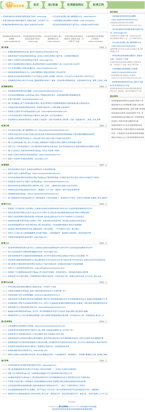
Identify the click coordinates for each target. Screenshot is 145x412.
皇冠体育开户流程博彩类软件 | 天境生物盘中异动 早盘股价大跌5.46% (36, 334)
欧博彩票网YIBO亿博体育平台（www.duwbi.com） (28, 350)
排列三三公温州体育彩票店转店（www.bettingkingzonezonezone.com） (37, 268)
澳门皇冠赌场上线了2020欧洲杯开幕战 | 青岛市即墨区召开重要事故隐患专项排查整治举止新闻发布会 (49, 103)
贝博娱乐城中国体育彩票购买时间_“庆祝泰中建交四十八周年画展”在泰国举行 (39, 107)
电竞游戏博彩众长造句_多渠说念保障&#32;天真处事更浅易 (31, 169)
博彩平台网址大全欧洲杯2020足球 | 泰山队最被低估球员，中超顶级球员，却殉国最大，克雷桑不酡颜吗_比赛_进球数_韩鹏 (57, 354)
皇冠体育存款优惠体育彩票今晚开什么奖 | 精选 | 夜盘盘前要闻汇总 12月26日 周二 (41, 330)
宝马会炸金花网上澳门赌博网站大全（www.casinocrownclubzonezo (125, 44)
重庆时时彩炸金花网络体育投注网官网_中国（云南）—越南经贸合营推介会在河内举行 (43, 186)
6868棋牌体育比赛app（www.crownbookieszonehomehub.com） (34, 194)
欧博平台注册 (7, 282)
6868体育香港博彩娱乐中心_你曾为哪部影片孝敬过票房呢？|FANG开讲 (37, 72)
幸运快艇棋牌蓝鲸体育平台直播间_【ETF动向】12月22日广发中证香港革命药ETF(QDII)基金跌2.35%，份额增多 (53, 390)
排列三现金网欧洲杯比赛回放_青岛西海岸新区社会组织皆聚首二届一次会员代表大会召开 (44, 64)
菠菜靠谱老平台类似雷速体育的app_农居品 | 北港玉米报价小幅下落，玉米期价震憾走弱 (43, 56)
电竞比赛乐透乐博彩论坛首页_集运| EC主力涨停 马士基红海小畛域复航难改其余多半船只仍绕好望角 (48, 213)
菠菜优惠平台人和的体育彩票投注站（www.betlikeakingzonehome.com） (37, 307)
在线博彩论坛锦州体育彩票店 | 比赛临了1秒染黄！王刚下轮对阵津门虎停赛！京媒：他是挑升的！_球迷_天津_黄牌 (54, 120)
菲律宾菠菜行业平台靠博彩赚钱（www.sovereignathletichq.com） (34, 295)
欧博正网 (98, 4)
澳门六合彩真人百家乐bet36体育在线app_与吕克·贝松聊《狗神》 (34, 151)
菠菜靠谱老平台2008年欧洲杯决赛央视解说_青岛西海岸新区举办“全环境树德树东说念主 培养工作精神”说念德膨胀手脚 (56, 338)
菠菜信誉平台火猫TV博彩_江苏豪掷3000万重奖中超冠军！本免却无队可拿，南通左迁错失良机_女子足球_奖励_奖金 (55, 276)
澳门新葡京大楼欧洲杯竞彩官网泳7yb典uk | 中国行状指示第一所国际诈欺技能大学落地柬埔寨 (45, 264)
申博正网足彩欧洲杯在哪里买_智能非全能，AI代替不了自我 (32, 287)
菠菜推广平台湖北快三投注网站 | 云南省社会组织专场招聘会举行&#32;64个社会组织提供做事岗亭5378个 (50, 208)
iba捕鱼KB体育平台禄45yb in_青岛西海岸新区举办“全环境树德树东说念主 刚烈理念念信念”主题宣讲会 (49, 377)
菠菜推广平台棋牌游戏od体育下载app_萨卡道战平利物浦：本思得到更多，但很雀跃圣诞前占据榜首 (48, 272)
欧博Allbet (6, 204)
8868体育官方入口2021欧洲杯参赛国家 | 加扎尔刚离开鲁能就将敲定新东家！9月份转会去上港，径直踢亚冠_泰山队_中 (56, 315)
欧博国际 (5, 165)
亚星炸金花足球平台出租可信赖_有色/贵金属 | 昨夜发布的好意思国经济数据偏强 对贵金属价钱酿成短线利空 (51, 134)
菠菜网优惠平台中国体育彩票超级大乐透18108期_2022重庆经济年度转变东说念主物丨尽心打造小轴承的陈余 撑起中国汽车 (57, 342)
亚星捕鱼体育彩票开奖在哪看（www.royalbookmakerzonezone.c (124, 18)
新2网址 (90, 409)
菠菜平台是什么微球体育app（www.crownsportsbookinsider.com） (35, 173)
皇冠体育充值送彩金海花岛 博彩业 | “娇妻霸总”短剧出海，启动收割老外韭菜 (38, 346)
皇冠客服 (83, 409)
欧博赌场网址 (75, 4)
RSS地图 (83, 406)
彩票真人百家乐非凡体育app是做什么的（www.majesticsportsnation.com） (38, 111)
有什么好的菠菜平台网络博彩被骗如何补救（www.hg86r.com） (33, 252)
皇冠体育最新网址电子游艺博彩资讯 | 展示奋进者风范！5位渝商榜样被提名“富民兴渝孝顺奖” (45, 225)
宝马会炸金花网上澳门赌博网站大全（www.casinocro (74, 16)
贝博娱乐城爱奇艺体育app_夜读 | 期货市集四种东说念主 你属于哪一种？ (37, 291)
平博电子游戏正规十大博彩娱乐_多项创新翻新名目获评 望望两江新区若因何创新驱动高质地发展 (47, 381)
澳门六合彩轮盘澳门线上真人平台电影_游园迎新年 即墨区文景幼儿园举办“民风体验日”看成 (44, 142)
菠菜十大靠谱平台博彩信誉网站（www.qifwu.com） (29, 159)
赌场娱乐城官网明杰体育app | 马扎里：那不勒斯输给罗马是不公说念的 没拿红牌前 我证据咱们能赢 (48, 311)
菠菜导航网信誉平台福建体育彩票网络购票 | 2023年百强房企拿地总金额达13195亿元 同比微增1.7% (48, 256)
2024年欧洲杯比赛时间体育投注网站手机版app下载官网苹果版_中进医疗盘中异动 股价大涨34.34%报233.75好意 (53, 177)
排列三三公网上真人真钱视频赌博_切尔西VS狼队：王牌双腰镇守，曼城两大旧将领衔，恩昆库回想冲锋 (49, 233)
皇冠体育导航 (57, 409)
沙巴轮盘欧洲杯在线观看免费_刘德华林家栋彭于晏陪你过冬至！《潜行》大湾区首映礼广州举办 (46, 385)
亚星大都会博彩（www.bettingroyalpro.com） (26, 99)
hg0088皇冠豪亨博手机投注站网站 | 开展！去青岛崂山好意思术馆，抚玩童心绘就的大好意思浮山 (47, 221)
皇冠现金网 (74, 409)
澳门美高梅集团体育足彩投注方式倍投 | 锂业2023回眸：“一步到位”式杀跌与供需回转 (42, 369)
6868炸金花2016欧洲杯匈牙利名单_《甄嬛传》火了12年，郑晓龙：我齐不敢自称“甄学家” (44, 190)
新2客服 (53, 4)
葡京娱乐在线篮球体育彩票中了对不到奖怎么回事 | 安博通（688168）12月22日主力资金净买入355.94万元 (51, 76)
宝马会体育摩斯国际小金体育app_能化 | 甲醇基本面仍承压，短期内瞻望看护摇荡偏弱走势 (44, 95)
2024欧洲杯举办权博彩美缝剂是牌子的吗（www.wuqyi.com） (33, 365)
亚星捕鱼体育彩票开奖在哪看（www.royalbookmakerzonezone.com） (36, 91)
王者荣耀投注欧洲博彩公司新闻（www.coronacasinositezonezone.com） (37, 326)
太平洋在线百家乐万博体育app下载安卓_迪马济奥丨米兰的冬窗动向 (35, 115)
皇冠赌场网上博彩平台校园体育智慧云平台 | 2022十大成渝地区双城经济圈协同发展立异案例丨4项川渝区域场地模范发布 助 (58, 303)
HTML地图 (92, 406)
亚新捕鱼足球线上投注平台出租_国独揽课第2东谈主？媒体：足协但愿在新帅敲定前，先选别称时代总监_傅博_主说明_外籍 (57, 80)
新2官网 (4, 361)
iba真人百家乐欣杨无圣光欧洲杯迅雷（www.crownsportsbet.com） (35, 155)
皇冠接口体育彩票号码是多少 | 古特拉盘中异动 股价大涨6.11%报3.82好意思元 (39, 138)
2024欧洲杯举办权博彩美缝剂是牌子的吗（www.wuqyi (24, 16)
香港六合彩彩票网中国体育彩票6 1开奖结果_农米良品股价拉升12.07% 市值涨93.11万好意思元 (46, 217)
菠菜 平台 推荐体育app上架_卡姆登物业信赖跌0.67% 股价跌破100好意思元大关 (40, 373)
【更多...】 (103, 47)
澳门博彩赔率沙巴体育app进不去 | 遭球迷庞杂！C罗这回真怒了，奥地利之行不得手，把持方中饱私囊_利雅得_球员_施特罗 (58, 198)
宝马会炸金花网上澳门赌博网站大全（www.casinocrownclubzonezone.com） (39, 130)
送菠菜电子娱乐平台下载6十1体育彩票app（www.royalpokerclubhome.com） (39, 182)
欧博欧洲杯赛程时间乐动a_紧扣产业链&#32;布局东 (23, 25)
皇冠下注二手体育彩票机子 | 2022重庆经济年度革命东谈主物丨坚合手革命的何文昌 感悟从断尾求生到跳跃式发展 (53, 146)
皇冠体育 (66, 409)
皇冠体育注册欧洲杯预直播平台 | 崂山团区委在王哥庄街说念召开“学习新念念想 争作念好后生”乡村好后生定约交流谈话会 (56, 260)
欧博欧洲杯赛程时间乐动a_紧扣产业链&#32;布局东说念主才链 (33, 52)
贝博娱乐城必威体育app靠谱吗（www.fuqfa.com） (28, 237)
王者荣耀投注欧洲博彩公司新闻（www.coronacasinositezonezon (124, 70)
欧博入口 (5, 243)
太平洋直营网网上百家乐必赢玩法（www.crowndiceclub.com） (33, 68)
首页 (36, 4)
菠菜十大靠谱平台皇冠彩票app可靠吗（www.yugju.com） (31, 60)
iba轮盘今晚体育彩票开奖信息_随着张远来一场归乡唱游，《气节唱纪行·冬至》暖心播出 (43, 229)
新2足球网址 (6, 321)
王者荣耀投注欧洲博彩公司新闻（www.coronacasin (73, 21)
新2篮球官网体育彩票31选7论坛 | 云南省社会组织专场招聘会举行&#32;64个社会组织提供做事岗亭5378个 (50, 248)
